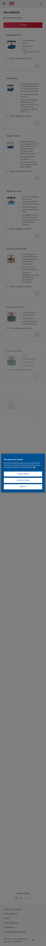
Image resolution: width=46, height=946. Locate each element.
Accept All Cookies (23, 480)
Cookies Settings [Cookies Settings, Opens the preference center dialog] (23, 474)
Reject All (23, 486)
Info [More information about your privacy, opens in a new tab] (34, 467)
